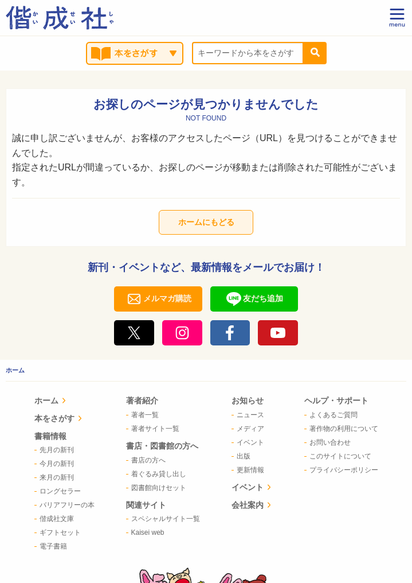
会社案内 (249, 436)
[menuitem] (70, 402)
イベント (249, 418)
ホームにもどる (206, 222)
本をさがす (68, 418)
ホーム (15, 370)
